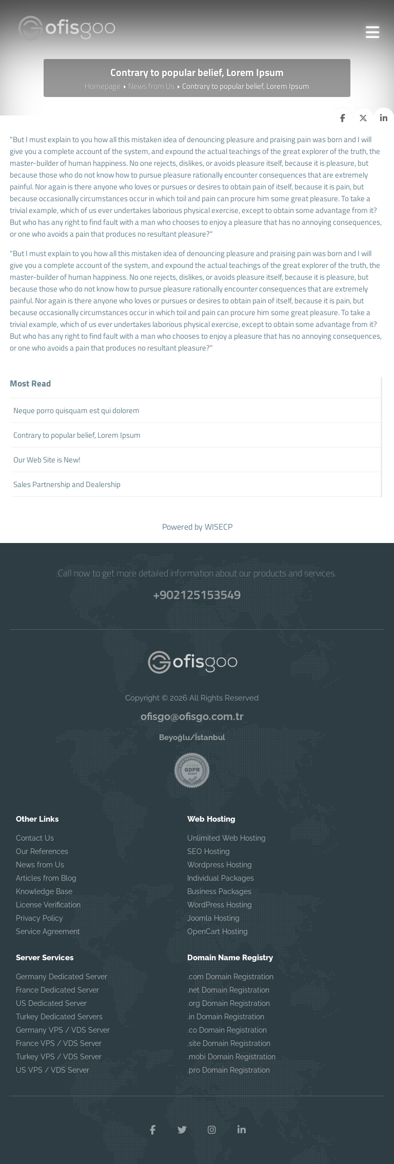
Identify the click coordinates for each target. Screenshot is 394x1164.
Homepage (103, 86)
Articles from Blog (46, 878)
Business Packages (219, 891)
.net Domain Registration (228, 990)
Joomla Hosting (213, 918)
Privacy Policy (39, 918)
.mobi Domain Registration (231, 1057)
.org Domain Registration (228, 1003)
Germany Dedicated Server (61, 977)
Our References (42, 851)
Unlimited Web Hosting (226, 838)
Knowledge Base (44, 891)
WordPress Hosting (219, 905)
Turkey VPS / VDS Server (59, 1057)
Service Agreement (48, 931)
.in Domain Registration (225, 1017)
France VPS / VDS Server (59, 1043)
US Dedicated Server (51, 1003)
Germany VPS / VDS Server (63, 1030)
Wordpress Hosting (219, 865)
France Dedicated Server (57, 990)
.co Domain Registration (227, 1030)
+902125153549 (197, 594)
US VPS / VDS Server (52, 1070)
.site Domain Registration (228, 1043)
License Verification (48, 905)
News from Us (151, 86)
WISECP (218, 526)
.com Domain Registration (230, 977)
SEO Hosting (208, 851)
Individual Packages (220, 878)
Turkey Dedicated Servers (59, 1017)
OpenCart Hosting (217, 931)
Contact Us (35, 838)
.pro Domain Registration (228, 1070)
